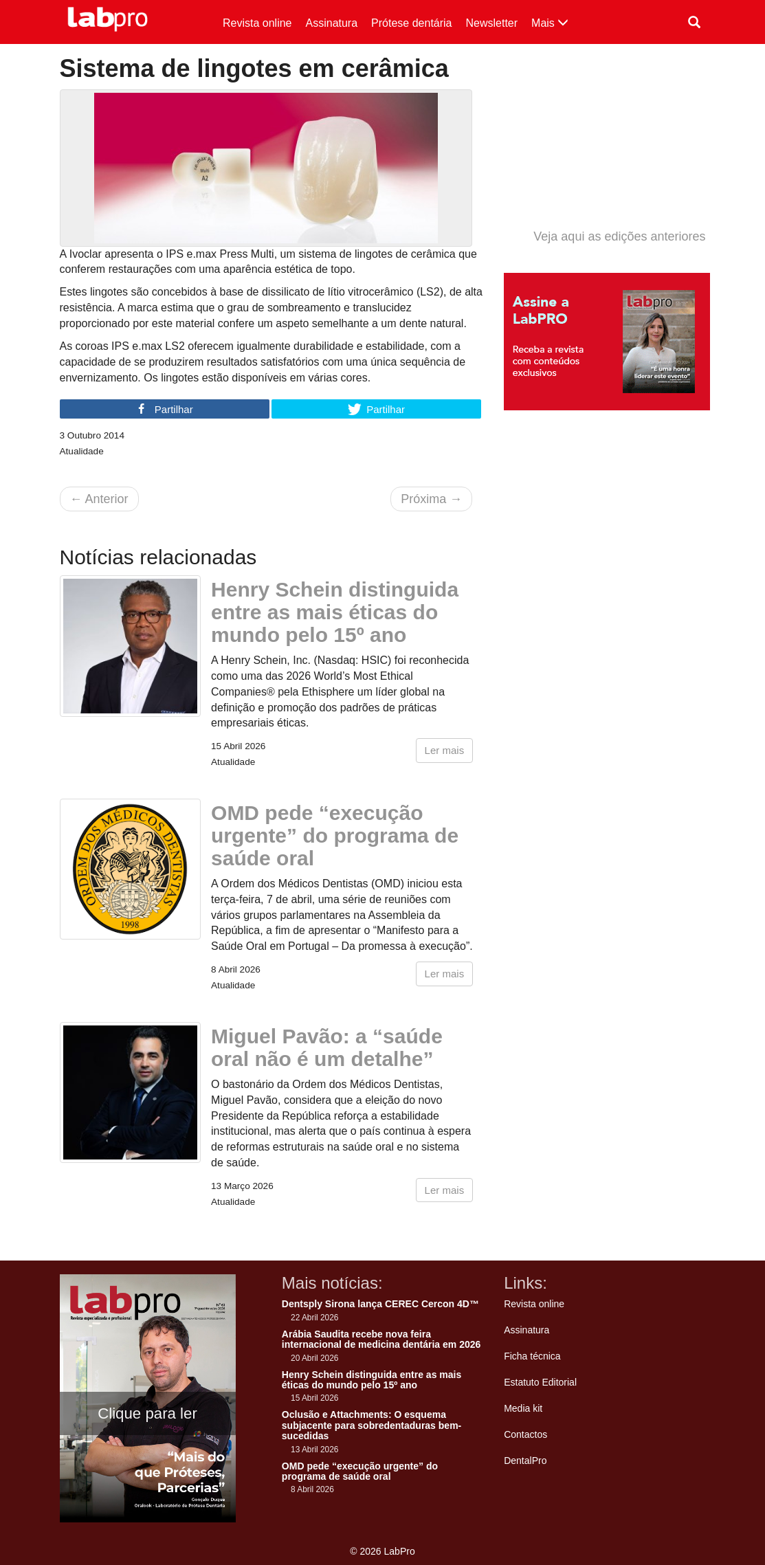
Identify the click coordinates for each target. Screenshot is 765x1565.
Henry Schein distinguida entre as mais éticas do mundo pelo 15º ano (334, 612)
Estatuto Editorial (540, 1382)
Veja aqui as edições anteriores (619, 236)
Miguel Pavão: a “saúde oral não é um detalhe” (327, 1047)
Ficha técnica (532, 1356)
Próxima (431, 499)
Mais (549, 23)
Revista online (257, 23)
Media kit (523, 1408)
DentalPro (525, 1460)
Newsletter (492, 23)
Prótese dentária (411, 23)
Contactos (525, 1434)
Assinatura (332, 23)
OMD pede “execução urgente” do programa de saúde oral (334, 835)
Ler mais (445, 750)
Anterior (99, 499)
